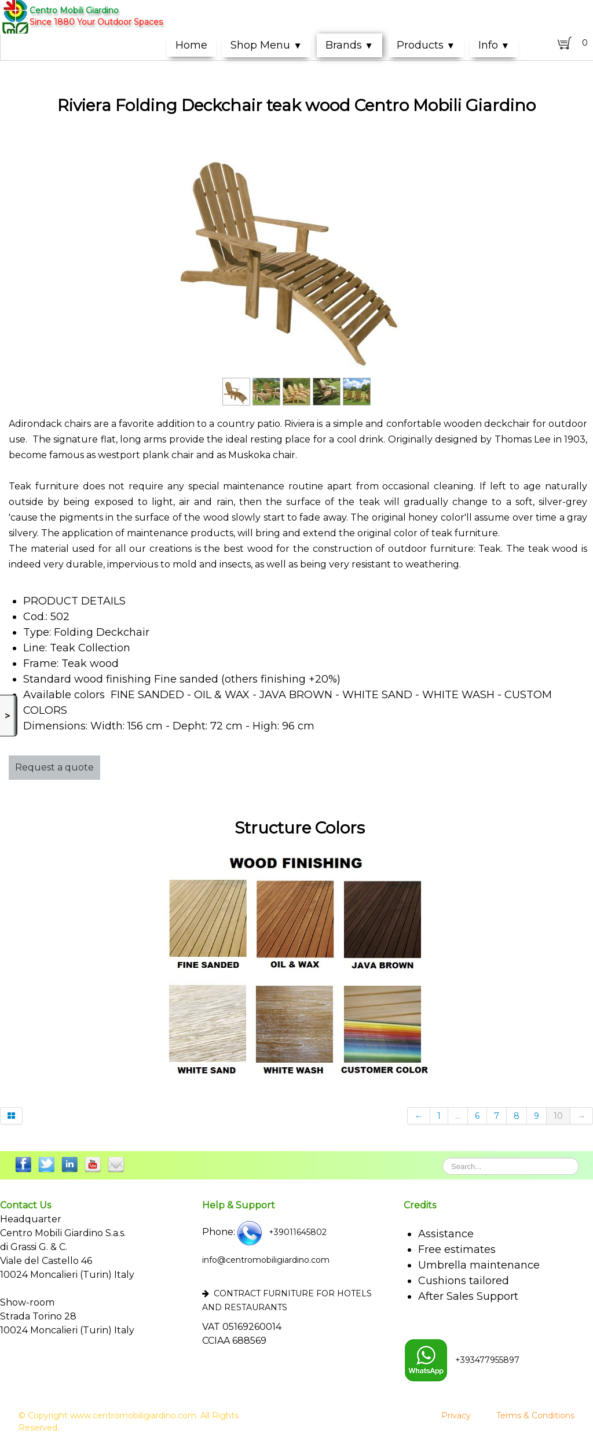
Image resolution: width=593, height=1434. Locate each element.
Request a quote (54, 767)
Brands (349, 45)
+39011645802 (281, 1232)
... (457, 1116)
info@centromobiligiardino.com (266, 1260)
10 (558, 1116)
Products (426, 45)
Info (494, 45)
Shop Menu (266, 45)
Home (191, 45)
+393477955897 (461, 1360)
